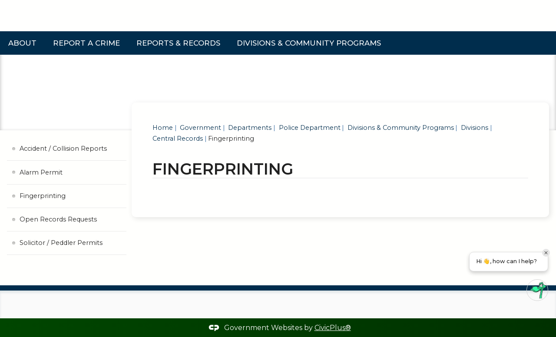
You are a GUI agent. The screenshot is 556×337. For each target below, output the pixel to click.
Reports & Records (178, 43)
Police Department (309, 128)
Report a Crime (86, 43)
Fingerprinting (43, 196)
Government (199, 128)
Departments (248, 128)
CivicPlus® (332, 328)
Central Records (177, 138)
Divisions (473, 128)
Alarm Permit (41, 172)
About (22, 43)
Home (162, 128)
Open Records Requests (58, 219)
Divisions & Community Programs (309, 43)
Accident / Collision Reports (63, 148)
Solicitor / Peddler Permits (61, 243)
